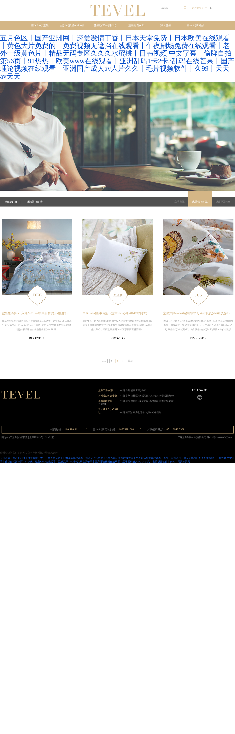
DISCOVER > (37, 338)
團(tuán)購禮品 (195, 25)
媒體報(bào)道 (200, 201)
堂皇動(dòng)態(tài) (105, 25)
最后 (130, 360)
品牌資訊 (179, 201)
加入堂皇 (165, 25)
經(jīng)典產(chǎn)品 (72, 25)
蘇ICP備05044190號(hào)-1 (220, 437)
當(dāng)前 (11, 201)
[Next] (123, 361)
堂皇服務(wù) (136, 25)
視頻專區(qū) (222, 201)
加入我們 (49, 437)
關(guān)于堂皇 (40, 25)
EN (211, 8)
